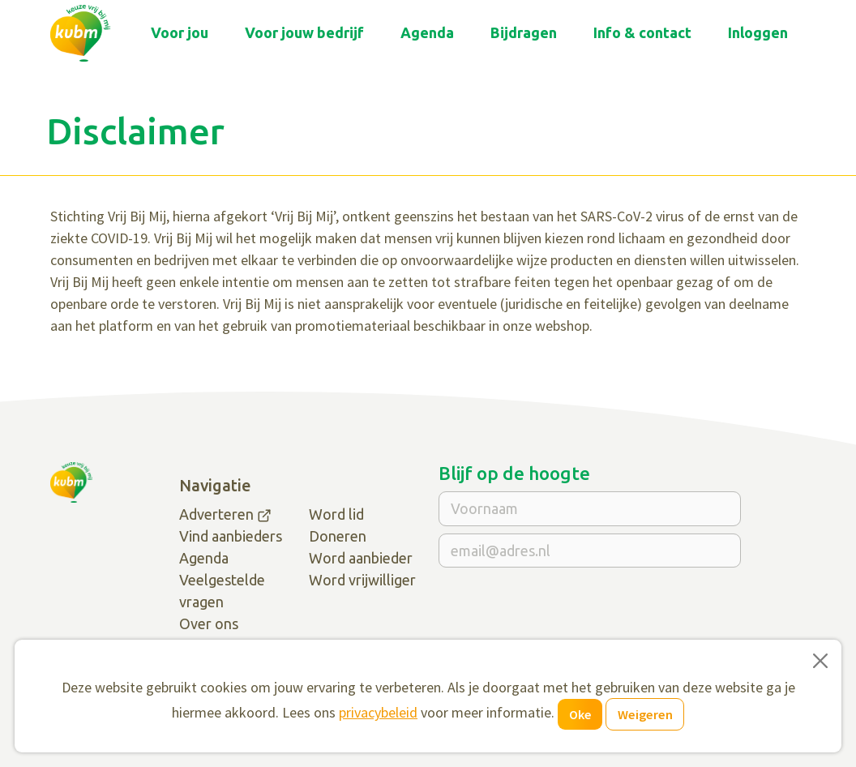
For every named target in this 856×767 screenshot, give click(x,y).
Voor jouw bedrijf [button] (304, 32)
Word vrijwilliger (362, 580)
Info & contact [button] (642, 32)
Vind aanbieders (230, 536)
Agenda (427, 32)
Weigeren (645, 714)
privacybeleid (378, 712)
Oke (580, 714)
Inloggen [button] (758, 32)
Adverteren (216, 514)
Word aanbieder (361, 558)
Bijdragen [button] (523, 32)
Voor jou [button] (179, 32)
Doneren (337, 536)
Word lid (336, 514)
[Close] (820, 661)
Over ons (208, 623)
